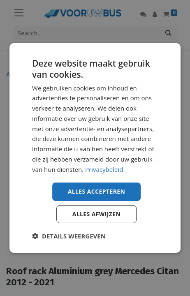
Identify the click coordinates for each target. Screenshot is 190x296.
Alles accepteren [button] (96, 191)
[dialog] (95, 148)
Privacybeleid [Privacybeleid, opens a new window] (104, 169)
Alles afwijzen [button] (96, 214)
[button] (69, 235)
